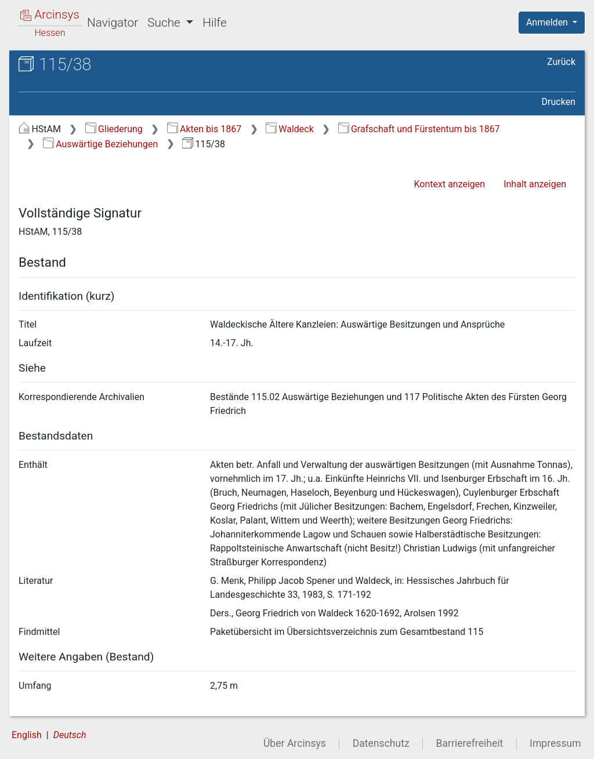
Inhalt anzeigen (535, 184)
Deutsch (69, 734)
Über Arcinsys (294, 743)
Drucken (558, 101)
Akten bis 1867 (204, 129)
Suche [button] (165, 23)
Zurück (561, 61)
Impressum (555, 743)
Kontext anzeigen (449, 184)
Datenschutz (381, 743)
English (27, 734)
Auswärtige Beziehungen (100, 144)
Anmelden (548, 22)
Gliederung (114, 129)
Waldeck (290, 129)
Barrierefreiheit (470, 743)
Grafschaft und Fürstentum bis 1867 (419, 129)
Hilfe (214, 23)
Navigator (112, 23)
